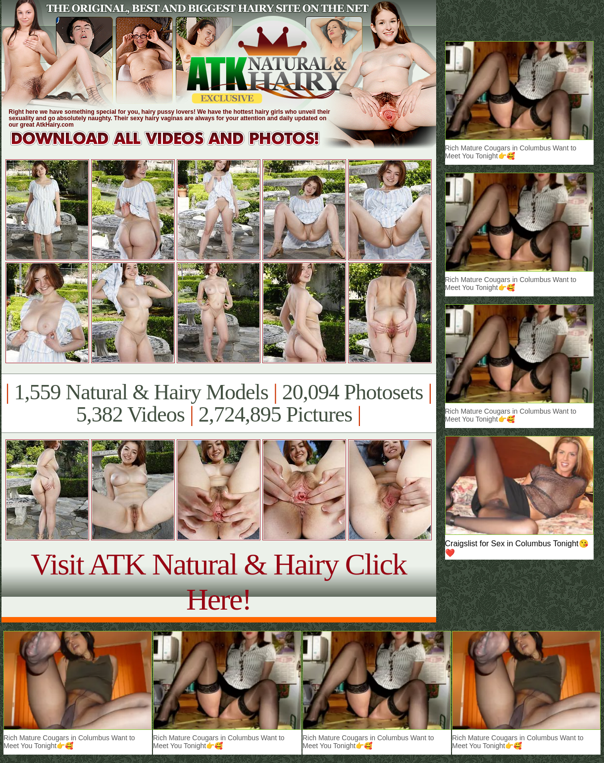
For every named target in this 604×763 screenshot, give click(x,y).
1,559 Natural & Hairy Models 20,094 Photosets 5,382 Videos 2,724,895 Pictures (218, 403)
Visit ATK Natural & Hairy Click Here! (218, 581)
